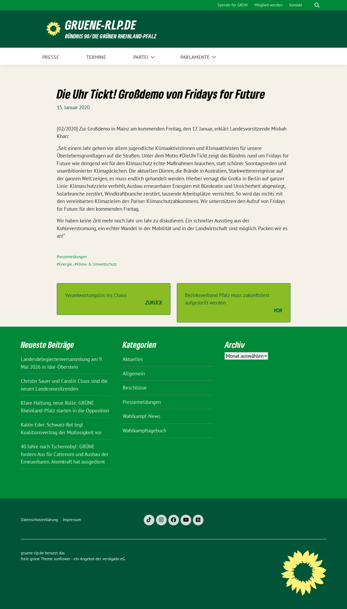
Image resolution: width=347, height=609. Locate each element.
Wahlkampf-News (141, 416)
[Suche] (309, 5)
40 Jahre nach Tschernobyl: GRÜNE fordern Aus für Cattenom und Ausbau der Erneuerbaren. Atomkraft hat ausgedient (64, 454)
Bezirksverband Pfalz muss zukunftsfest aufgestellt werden (233, 303)
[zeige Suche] (317, 5)
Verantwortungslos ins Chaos (113, 299)
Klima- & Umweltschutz (97, 264)
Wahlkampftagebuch (144, 430)
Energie (65, 264)
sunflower (62, 558)
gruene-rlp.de (100, 25)
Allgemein (134, 373)
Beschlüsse (135, 387)
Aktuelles (133, 359)
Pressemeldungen (72, 256)
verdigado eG (113, 558)
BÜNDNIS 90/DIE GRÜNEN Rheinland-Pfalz (110, 36)
